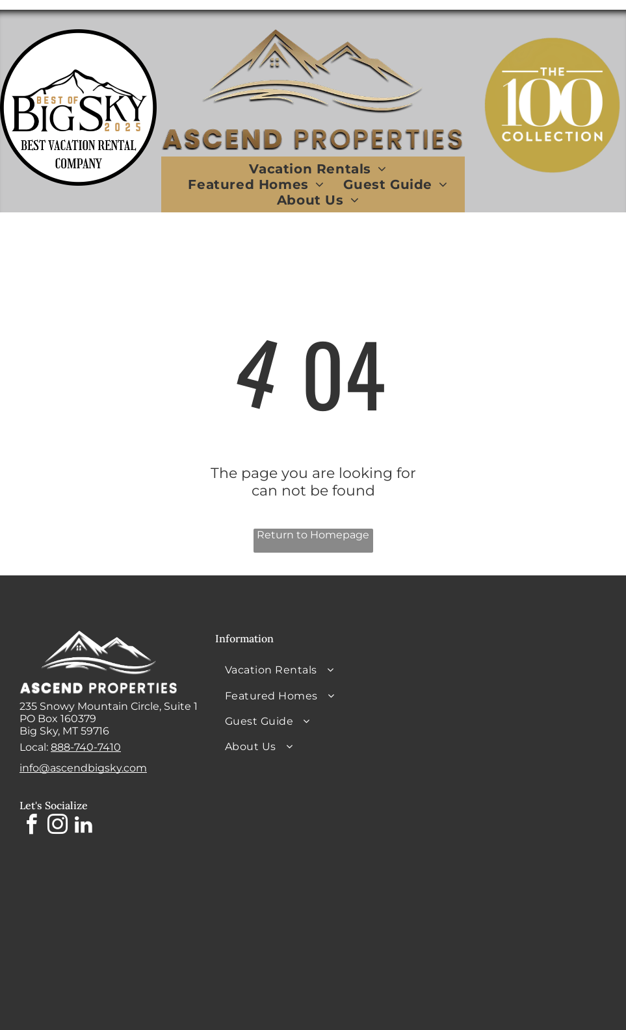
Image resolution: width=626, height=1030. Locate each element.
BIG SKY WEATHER (508, 679)
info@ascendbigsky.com (83, 768)
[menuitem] (317, 169)
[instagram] (57, 826)
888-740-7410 (86, 747)
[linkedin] (83, 826)
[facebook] (31, 826)
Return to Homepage (313, 535)
